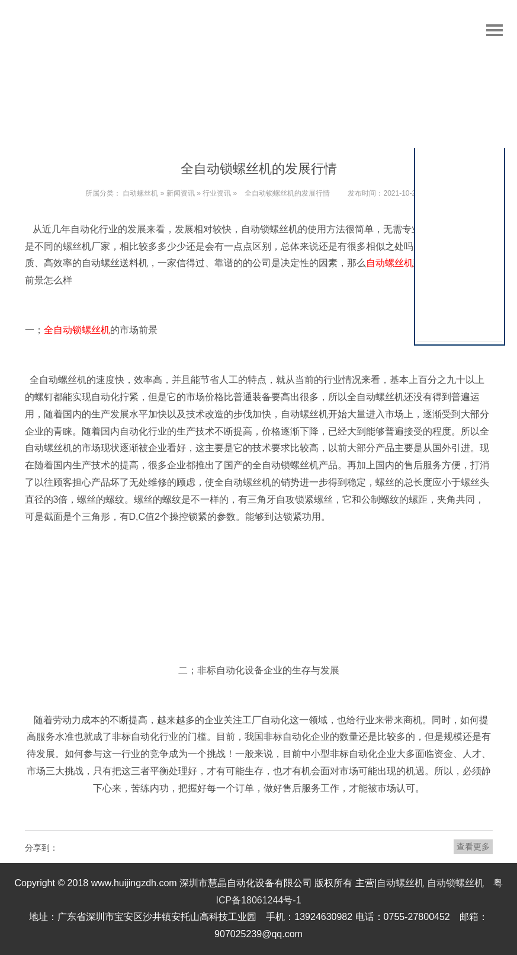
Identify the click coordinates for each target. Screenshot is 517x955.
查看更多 (473, 846)
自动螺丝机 (140, 193)
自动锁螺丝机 (455, 883)
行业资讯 (217, 193)
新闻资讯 (180, 193)
